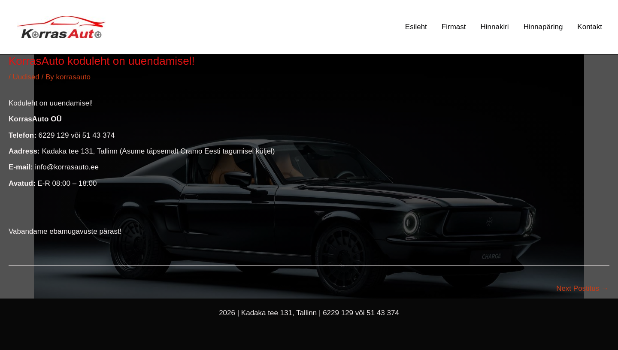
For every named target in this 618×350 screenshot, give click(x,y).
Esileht (416, 27)
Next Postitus (582, 288)
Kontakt (589, 27)
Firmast (454, 27)
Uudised (25, 77)
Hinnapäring (543, 27)
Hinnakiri (495, 27)
